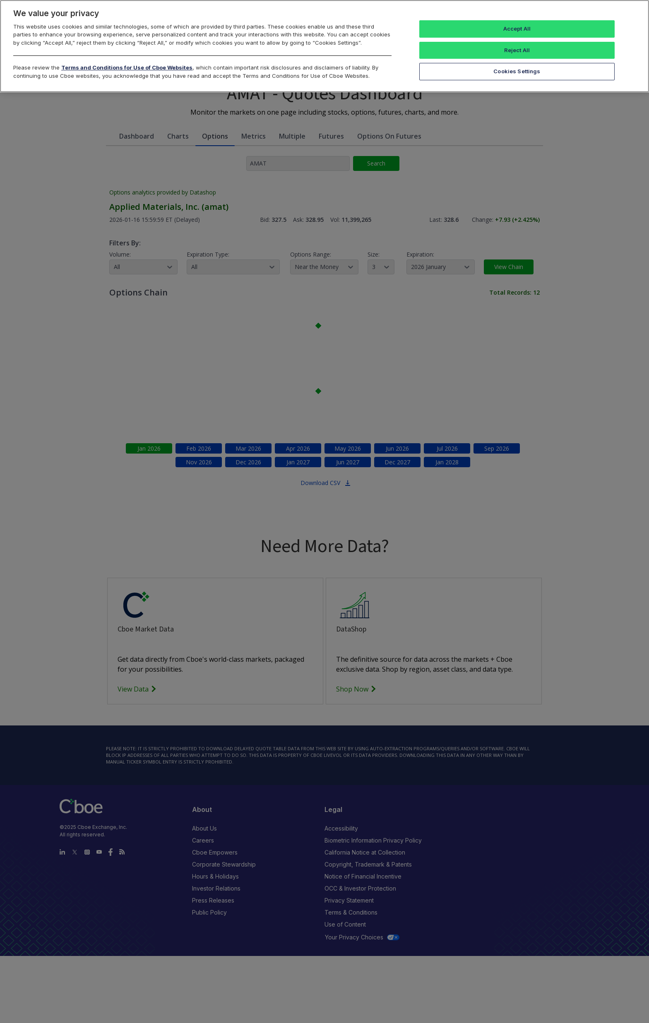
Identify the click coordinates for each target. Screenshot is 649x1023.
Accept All (517, 28)
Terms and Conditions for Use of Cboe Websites (126, 67)
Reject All (517, 50)
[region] (324, 46)
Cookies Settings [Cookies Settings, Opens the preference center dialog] (516, 71)
